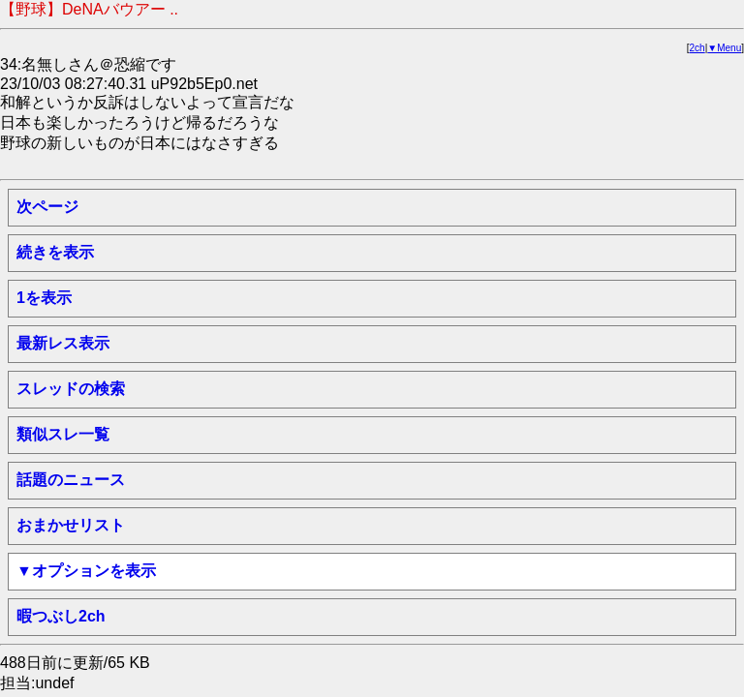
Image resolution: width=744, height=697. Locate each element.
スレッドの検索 (70, 388)
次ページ (47, 206)
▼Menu (724, 48)
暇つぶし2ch (61, 616)
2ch (697, 48)
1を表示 (44, 297)
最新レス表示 (62, 343)
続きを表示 (55, 252)
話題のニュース (70, 479)
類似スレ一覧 (62, 434)
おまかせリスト (70, 525)
